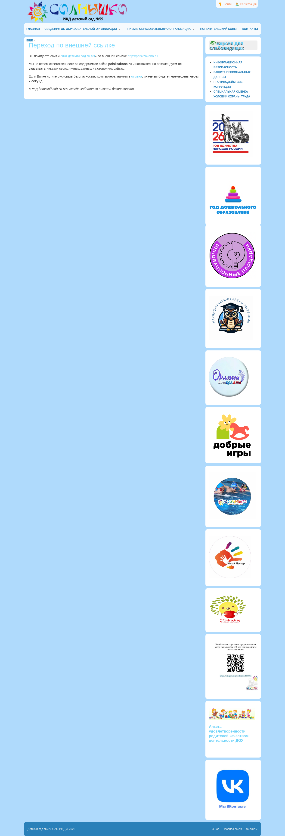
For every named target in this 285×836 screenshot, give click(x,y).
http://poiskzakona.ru (143, 56)
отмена (136, 76)
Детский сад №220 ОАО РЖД (46, 829)
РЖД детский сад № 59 (77, 56)
